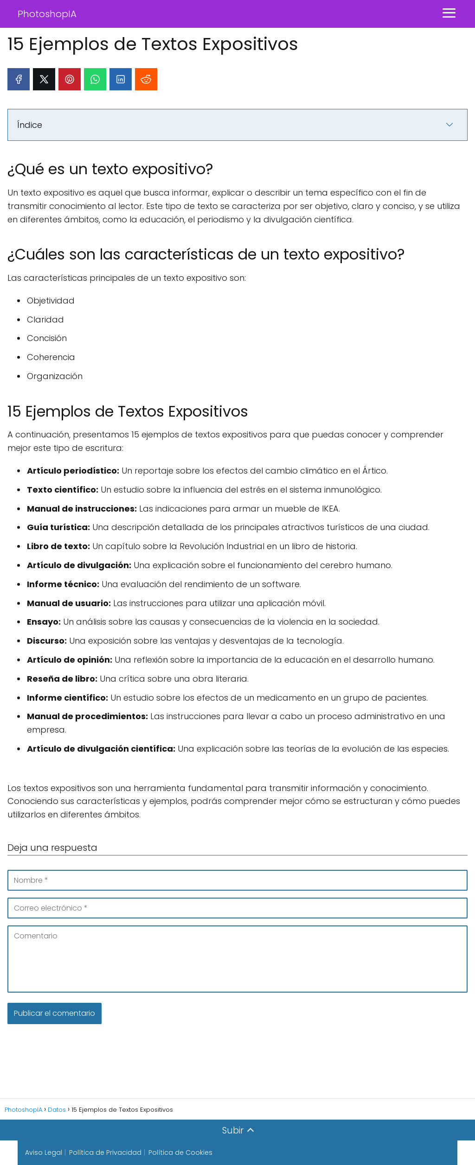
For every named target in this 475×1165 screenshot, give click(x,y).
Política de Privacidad (105, 1152)
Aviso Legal (43, 1152)
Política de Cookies (180, 1152)
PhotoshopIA (47, 13)
